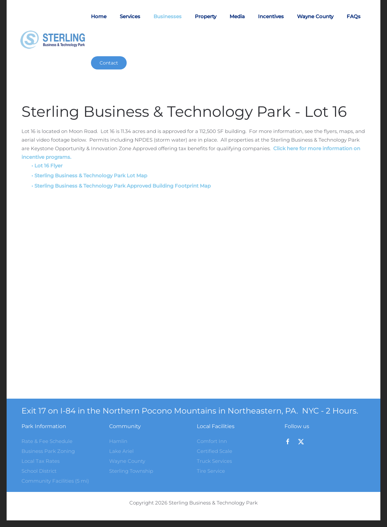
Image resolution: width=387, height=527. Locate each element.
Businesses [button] (167, 16)
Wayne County (315, 16)
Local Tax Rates (41, 461)
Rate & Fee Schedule (47, 441)
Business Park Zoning (48, 451)
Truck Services (214, 461)
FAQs (354, 16)
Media (237, 16)
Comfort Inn (212, 441)
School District (39, 471)
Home (99, 16)
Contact (109, 63)
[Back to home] (55, 39)
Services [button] (130, 16)
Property (205, 16)
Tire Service (211, 471)
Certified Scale (214, 451)
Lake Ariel (121, 451)
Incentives (271, 16)
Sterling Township (131, 471)
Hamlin (118, 441)
